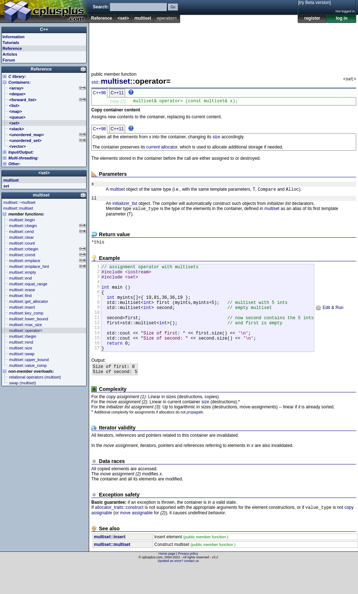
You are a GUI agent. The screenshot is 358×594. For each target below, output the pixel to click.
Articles (10, 54)
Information (14, 37)
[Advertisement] (113, 45)
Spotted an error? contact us (178, 588)
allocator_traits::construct (119, 535)
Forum (9, 60)
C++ (44, 29)
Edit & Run (329, 323)
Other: (14, 164)
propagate (195, 439)
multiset (142, 18)
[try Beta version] (314, 2)
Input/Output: (21, 152)
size (216, 137)
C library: (17, 76)
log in (341, 18)
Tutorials (11, 42)
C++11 (117, 92)
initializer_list (124, 207)
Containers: (19, 82)
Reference (101, 18)
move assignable (136, 540)
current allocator (161, 148)
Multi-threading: (23, 158)
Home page (167, 581)
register (312, 18)
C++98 (99, 92)
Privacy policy (188, 581)
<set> (123, 18)
